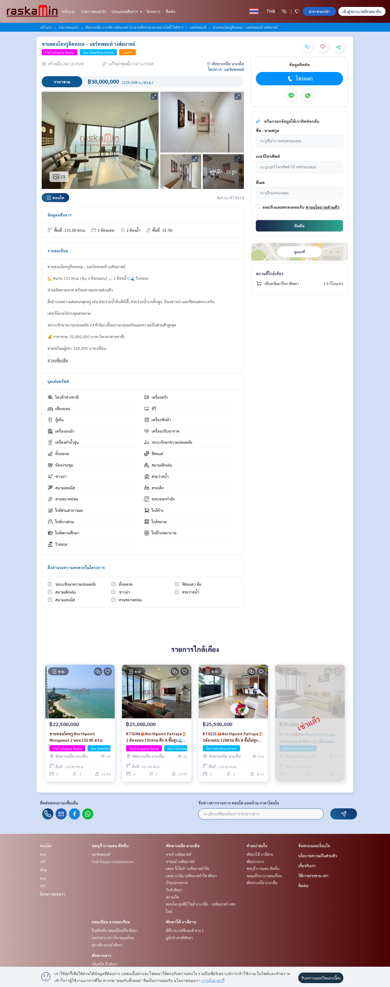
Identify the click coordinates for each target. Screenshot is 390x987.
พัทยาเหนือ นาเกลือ (183, 845)
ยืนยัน (299, 225)
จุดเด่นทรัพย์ (58, 381)
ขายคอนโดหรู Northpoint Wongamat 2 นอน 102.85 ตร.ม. (76, 736)
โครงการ (153, 11)
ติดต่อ (171, 11)
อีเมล (260, 182)
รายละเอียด (58, 250)
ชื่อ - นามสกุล (267, 130)
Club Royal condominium (113, 861)
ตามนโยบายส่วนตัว (322, 207)
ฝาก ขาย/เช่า (319, 11)
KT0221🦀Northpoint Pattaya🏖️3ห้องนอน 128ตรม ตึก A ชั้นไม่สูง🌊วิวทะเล (233, 737)
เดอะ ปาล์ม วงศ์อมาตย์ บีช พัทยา (191, 875)
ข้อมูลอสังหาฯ (60, 214)
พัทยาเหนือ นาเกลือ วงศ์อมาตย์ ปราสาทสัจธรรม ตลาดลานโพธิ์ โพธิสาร (134, 27)
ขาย (43, 854)
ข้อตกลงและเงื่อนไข (314, 845)
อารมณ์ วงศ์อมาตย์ (180, 861)
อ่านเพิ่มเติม (58, 360)
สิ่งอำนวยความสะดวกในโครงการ (76, 567)
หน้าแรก (68, 11)
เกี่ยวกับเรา (307, 865)
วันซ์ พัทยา (174, 889)
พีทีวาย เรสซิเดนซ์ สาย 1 (185, 930)
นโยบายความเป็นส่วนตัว (317, 855)
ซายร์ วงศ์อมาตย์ (178, 854)
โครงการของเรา (52, 893)
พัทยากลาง (101, 955)
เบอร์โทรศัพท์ (268, 156)
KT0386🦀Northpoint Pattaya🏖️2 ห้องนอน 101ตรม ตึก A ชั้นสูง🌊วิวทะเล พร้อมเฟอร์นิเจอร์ (156, 737)
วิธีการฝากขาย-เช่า (313, 875)
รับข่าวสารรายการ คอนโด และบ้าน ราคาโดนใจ (238, 802)
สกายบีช (172, 896)
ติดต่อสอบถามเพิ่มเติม (59, 802)
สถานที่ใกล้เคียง (269, 273)
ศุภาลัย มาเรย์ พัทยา (107, 944)
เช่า (42, 861)
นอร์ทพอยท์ (198, 27)
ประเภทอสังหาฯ (126, 11)
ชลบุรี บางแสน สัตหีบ (110, 845)
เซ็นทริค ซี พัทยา (105, 963)
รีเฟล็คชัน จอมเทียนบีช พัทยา (115, 930)
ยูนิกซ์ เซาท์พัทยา (179, 937)
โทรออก (299, 78)
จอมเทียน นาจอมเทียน (111, 921)
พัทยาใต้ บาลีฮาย (181, 921)
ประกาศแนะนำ (93, 11)
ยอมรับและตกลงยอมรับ (283, 207)
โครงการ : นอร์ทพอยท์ (226, 69)
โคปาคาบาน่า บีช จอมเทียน (113, 937)
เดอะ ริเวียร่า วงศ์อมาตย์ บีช (187, 868)
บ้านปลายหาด (177, 882)
